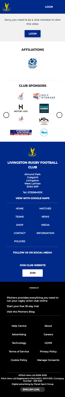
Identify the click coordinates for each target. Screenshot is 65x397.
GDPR (48, 343)
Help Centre (19, 325)
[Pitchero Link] (34, 292)
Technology (19, 343)
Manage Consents (48, 360)
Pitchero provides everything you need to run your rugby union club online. (32, 299)
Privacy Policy (48, 351)
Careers (48, 334)
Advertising (19, 334)
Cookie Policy (19, 360)
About (48, 325)
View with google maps (32, 198)
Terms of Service (19, 351)
